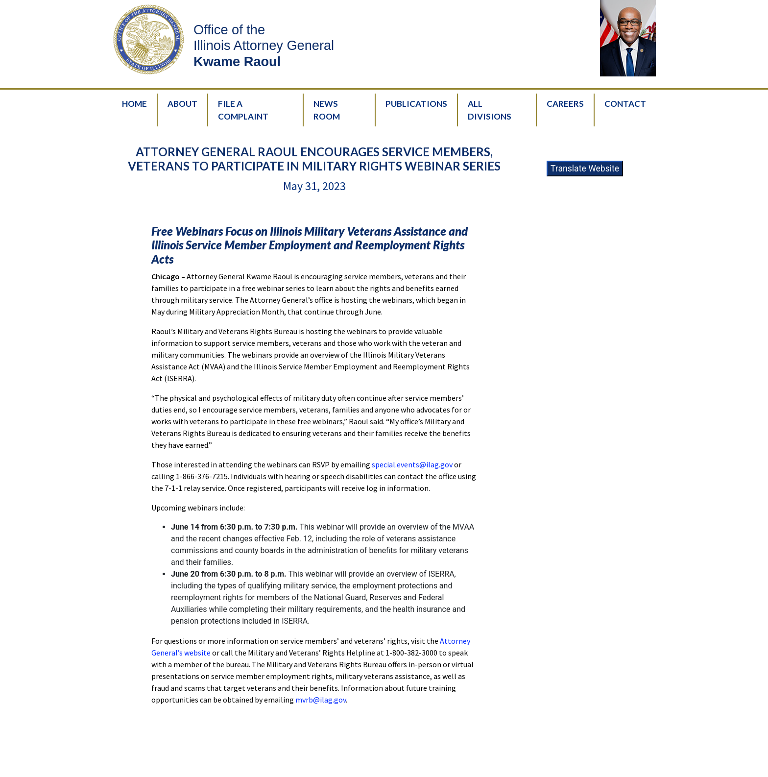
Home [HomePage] (134, 103)
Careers (565, 103)
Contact (625, 103)
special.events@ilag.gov (412, 464)
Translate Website (585, 168)
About (182, 103)
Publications (416, 103)
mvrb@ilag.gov (320, 699)
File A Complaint (243, 109)
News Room (326, 109)
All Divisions (489, 109)
